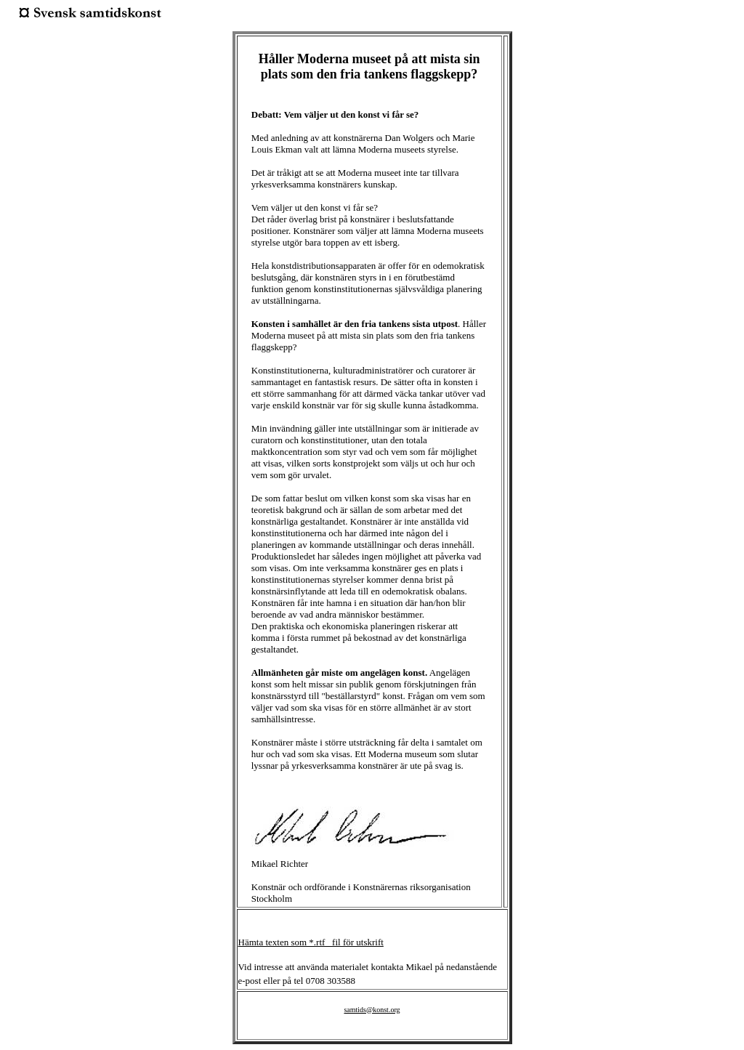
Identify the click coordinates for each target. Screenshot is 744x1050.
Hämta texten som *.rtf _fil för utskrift (311, 942)
